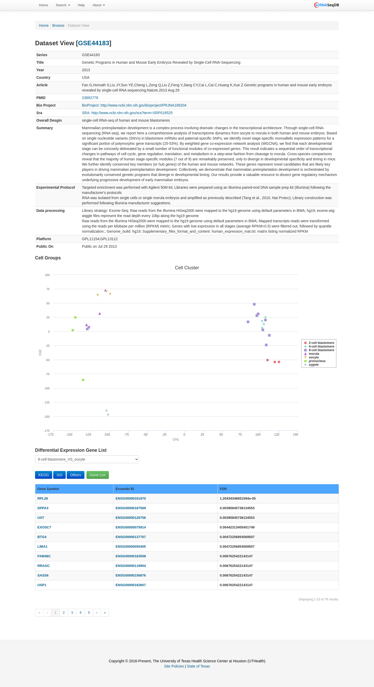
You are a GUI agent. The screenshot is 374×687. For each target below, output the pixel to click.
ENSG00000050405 (131, 546)
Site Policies (174, 666)
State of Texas (198, 666)
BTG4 (41, 537)
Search (63, 5)
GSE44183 (93, 43)
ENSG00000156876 (131, 575)
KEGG (43, 475)
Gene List (97, 475)
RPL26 (42, 498)
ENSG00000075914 (131, 527)
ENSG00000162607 (131, 585)
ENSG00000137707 (131, 537)
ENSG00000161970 (131, 498)
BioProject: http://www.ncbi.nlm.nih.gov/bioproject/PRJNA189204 (134, 105)
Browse (58, 25)
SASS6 (43, 575)
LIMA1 (42, 546)
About (98, 5)
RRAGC (43, 566)
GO (59, 475)
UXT (40, 518)
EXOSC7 (44, 527)
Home (43, 5)
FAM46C (44, 556)
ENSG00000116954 (131, 566)
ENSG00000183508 (131, 556)
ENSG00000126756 (131, 518)
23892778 (90, 98)
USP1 (41, 585)
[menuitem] (43, 5)
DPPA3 (42, 508)
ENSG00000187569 (131, 508)
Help (81, 5)
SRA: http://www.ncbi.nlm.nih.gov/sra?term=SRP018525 (127, 113)
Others (75, 475)
